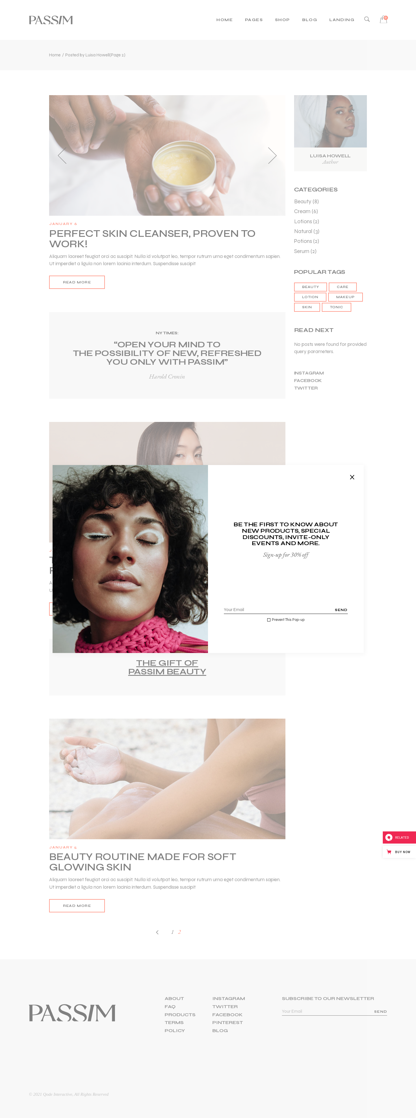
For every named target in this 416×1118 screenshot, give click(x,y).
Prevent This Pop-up (288, 620)
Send (341, 610)
